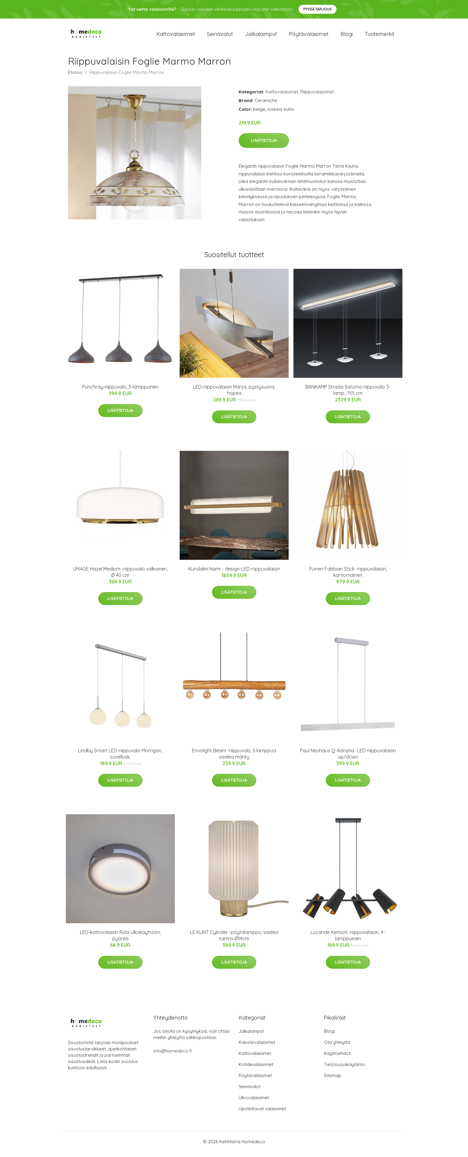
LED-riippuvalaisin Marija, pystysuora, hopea (234, 395)
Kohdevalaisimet (256, 1069)
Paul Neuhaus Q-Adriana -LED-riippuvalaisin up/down (348, 759)
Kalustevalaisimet (257, 1047)
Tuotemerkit (379, 36)
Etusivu (75, 77)
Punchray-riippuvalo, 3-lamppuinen (120, 392)
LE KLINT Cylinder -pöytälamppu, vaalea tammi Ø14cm (234, 941)
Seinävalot (220, 36)
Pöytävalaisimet (308, 36)
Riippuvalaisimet (317, 97)
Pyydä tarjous (317, 9)
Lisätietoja (264, 145)
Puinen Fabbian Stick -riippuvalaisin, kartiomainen (348, 577)
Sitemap (332, 1080)
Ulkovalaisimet (254, 1103)
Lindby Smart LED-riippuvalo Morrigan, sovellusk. (120, 759)
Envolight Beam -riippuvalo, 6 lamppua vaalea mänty (234, 759)
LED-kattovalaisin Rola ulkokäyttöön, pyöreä (120, 941)
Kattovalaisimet (175, 36)
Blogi (346, 36)
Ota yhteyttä (337, 1047)
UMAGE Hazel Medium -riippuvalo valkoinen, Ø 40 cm (120, 577)
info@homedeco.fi (172, 1056)
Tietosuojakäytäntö (344, 1069)
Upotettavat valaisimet (262, 1114)
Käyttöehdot (337, 1058)
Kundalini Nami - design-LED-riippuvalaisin (234, 574)
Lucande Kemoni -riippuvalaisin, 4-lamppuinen (348, 941)
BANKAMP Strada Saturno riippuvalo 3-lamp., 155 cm (347, 395)
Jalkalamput (261, 36)
